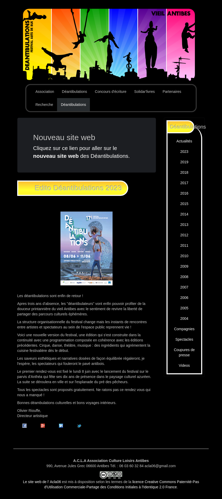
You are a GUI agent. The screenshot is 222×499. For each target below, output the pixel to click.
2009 (184, 266)
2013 (184, 225)
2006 (184, 298)
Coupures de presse (184, 352)
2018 (184, 172)
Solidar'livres (144, 91)
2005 (184, 308)
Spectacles (184, 339)
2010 (184, 256)
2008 (184, 277)
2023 (184, 151)
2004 (184, 318)
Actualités (184, 141)
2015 (184, 204)
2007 (184, 287)
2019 (184, 162)
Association (44, 91)
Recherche (44, 105)
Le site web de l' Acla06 (42, 482)
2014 (184, 214)
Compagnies (184, 329)
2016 (184, 193)
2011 (184, 245)
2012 (184, 235)
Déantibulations (74, 91)
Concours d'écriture (110, 91)
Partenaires (172, 91)
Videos (184, 365)
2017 (184, 183)
